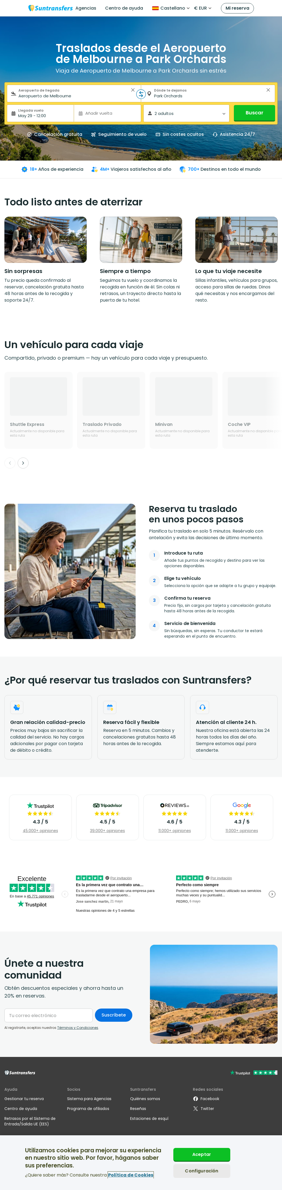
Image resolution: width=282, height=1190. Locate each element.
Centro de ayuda (124, 8)
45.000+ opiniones (40, 830)
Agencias (85, 8)
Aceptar (201, 1154)
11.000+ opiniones (174, 830)
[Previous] (9, 463)
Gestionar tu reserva (24, 1098)
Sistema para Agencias (89, 1098)
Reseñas (138, 1108)
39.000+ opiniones (107, 830)
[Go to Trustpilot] (254, 1073)
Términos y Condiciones (77, 1027)
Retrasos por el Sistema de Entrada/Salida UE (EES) (30, 1121)
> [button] (133, 90)
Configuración (201, 1171)
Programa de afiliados (88, 1108)
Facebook (206, 1098)
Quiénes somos (145, 1098)
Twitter (203, 1108)
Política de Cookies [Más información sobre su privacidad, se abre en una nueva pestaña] (130, 1175)
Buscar (254, 112)
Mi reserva (237, 8)
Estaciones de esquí (149, 1118)
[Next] (23, 463)
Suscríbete (114, 1015)
